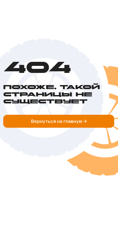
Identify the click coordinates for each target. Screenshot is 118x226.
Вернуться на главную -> (59, 121)
